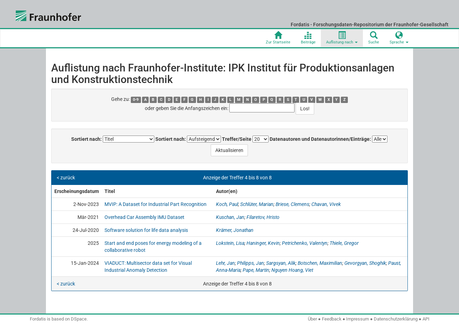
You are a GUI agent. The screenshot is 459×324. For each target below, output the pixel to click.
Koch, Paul (227, 204)
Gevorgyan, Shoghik (365, 263)
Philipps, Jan (250, 263)
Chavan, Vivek (326, 204)
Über (312, 319)
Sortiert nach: (86, 139)
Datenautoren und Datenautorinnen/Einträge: (320, 139)
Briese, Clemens (292, 204)
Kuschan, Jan (230, 217)
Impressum (357, 319)
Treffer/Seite (236, 139)
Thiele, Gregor (344, 243)
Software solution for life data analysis (146, 230)
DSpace (79, 319)
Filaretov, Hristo (263, 217)
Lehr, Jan (225, 263)
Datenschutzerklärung (396, 319)
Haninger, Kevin (263, 243)
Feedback (332, 319)
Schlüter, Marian (257, 204)
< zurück (66, 177)
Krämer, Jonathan (235, 230)
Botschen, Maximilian (320, 263)
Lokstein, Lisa (230, 243)
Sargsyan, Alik (281, 263)
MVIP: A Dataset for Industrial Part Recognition (155, 204)
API (426, 319)
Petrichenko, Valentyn (305, 243)
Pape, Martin (256, 270)
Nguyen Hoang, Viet (292, 270)
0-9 (136, 99)
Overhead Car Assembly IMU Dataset (144, 217)
